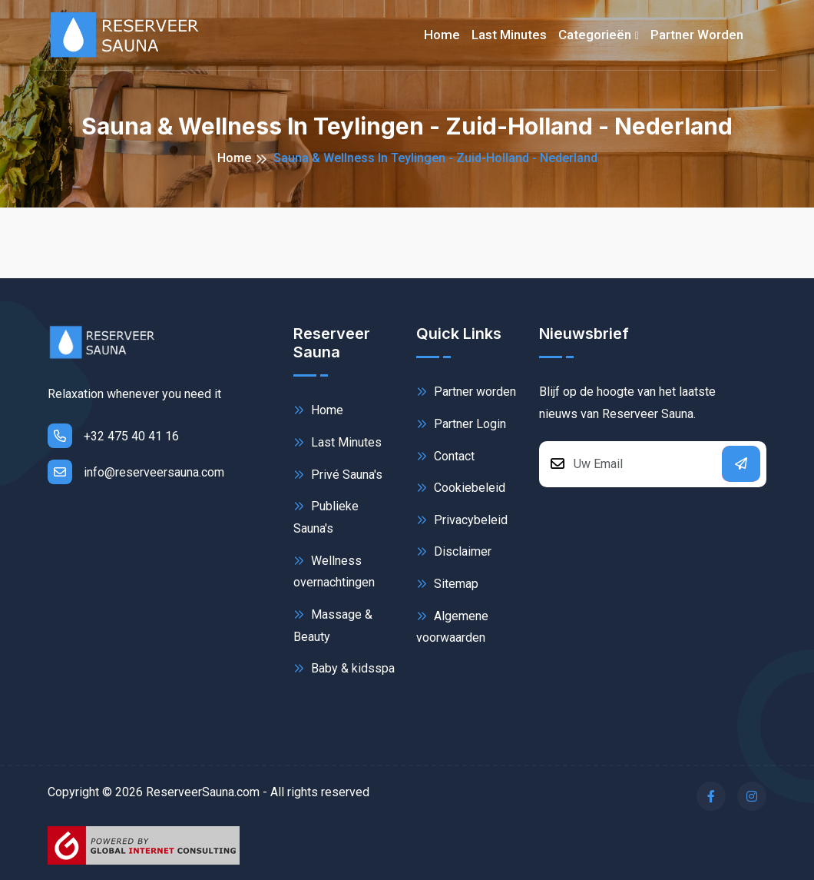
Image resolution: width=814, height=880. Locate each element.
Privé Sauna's (337, 474)
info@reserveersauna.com (136, 472)
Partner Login (461, 423)
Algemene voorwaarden (452, 626)
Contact (445, 456)
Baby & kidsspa (344, 668)
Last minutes (509, 34)
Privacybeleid (462, 520)
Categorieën (594, 34)
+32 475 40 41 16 (113, 435)
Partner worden (696, 34)
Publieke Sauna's (326, 516)
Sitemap (447, 583)
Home (442, 34)
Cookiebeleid (460, 487)
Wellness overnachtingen (334, 570)
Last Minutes (337, 442)
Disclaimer (453, 551)
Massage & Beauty (332, 624)
